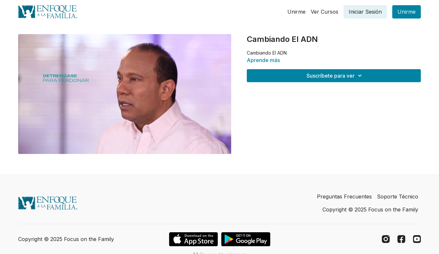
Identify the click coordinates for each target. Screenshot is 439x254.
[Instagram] (386, 239)
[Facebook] (401, 239)
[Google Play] (246, 239)
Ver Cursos (324, 11)
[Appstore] (193, 239)
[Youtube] (417, 239)
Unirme (296, 11)
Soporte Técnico (397, 196)
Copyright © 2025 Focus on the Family (370, 209)
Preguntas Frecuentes (344, 196)
